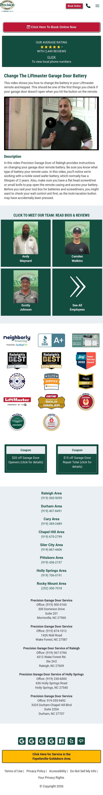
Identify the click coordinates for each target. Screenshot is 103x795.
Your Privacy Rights (51, 777)
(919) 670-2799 (51, 536)
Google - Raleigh (41, 741)
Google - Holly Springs (51, 741)
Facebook (61, 741)
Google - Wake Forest (31, 741)
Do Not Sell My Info (83, 771)
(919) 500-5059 (51, 498)
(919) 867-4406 (51, 549)
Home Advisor (81, 741)
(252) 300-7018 (51, 588)
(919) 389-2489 (51, 523)
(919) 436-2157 (51, 562)
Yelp (71, 741)
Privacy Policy (35, 771)
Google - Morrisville (22, 741)
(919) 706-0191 (51, 575)
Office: (51, 604)
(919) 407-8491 (51, 511)
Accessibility (57, 771)
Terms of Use (13, 771)
